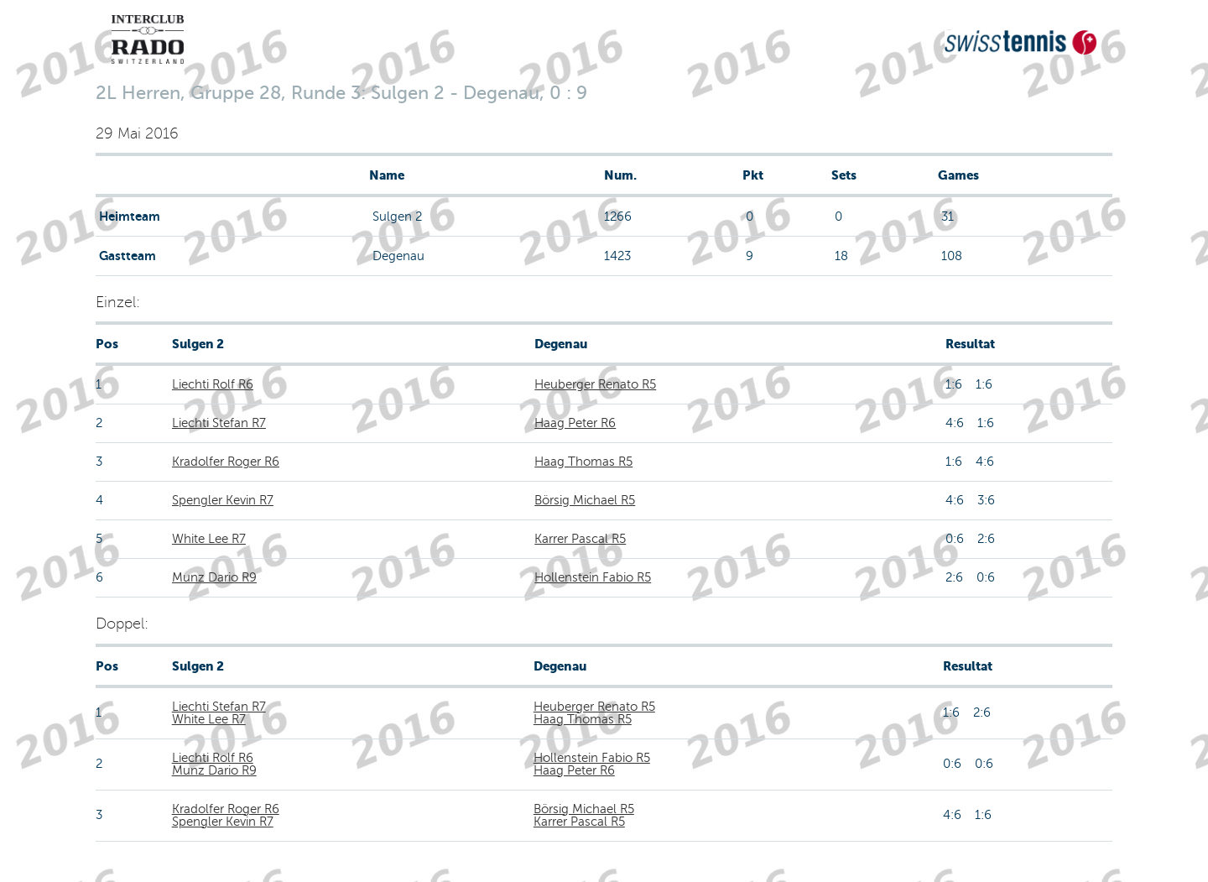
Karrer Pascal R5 (580, 538)
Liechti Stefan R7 (219, 423)
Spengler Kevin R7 (222, 500)
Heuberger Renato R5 (595, 384)
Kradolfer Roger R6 (225, 461)
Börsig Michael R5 (584, 500)
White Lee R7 (209, 538)
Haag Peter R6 (575, 423)
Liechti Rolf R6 (212, 384)
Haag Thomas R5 (583, 461)
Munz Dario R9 (214, 577)
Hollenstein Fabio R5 (592, 577)
